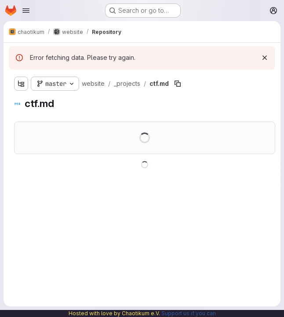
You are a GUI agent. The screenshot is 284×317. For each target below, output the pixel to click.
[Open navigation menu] (26, 11)
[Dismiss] (264, 57)
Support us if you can (188, 313)
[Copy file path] (178, 84)
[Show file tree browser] (21, 84)
